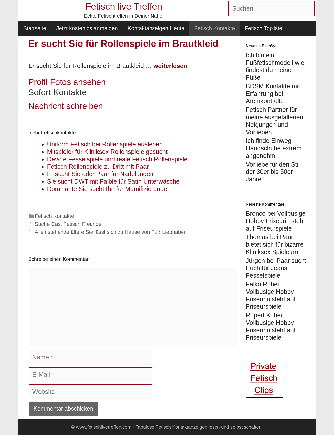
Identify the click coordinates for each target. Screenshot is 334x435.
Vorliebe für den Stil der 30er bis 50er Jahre (273, 172)
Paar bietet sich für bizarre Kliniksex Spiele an (275, 244)
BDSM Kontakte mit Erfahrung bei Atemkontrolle (273, 93)
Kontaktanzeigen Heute (156, 28)
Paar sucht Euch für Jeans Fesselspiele (276, 268)
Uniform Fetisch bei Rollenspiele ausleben (105, 144)
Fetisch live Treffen (124, 6)
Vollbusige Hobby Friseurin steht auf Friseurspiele (275, 221)
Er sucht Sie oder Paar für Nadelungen (100, 173)
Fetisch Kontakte (214, 28)
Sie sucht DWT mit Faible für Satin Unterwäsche (113, 181)
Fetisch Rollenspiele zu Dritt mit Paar (98, 166)
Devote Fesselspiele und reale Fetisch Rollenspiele (117, 159)
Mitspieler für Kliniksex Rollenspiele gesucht (107, 151)
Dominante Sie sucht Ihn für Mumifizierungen (109, 188)
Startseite (34, 28)
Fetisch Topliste (263, 28)
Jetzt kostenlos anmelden (87, 28)
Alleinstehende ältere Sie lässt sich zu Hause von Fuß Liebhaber (110, 232)
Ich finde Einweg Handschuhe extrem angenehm (274, 148)
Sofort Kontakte (58, 92)
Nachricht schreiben (66, 106)
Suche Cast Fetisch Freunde (68, 224)
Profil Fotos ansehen (67, 82)
